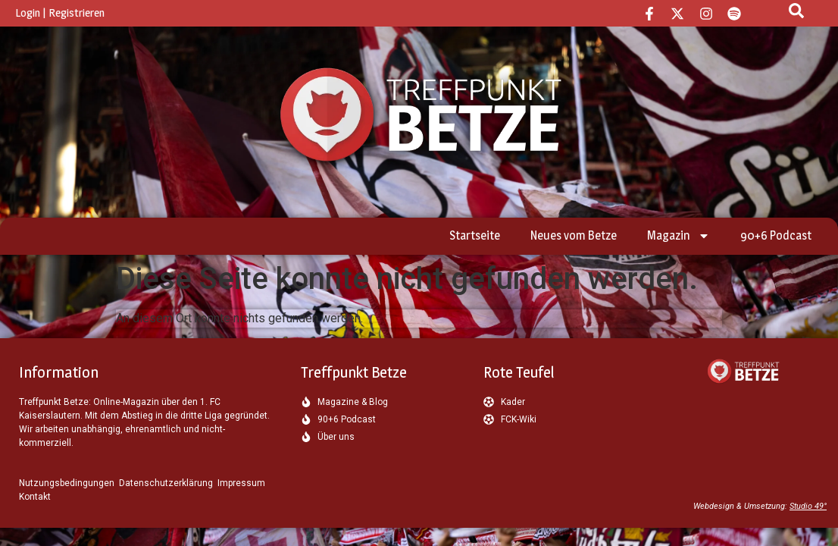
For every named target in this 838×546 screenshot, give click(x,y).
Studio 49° (808, 506)
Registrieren (76, 12)
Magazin (678, 235)
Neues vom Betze (573, 235)
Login (27, 12)
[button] (33, 512)
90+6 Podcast (775, 235)
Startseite (474, 235)
